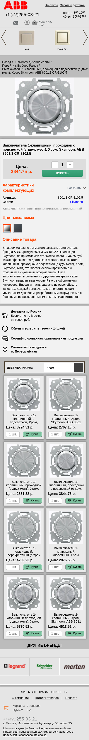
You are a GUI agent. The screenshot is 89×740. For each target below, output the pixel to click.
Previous (3, 37)
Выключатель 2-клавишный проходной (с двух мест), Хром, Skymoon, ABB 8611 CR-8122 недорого (24, 621)
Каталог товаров (47, 698)
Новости (71, 698)
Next (85, 37)
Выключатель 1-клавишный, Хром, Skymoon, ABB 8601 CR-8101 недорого (66, 420)
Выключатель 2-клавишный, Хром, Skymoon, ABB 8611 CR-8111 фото (66, 620)
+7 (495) (22, 15)
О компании (20, 698)
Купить (62, 173)
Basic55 (62, 49)
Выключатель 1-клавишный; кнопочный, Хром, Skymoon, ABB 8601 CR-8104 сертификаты (66, 555)
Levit (26, 49)
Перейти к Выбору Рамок (20, 65)
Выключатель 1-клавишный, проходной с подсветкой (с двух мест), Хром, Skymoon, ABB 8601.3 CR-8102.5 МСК (66, 490)
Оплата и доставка (72, 5)
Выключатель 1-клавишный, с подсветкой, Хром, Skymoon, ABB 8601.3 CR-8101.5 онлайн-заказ (23, 424)
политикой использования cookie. (25, 735)
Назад (6, 62)
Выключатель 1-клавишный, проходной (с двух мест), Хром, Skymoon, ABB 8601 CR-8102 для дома (23, 488)
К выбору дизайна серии (32, 62)
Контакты (51, 5)
